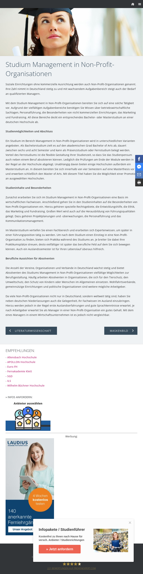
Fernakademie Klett (19, 371)
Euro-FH (12, 366)
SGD (9, 376)
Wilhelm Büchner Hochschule (26, 385)
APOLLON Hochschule (21, 362)
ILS (9, 381)
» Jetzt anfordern (59, 549)
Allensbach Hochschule (22, 357)
